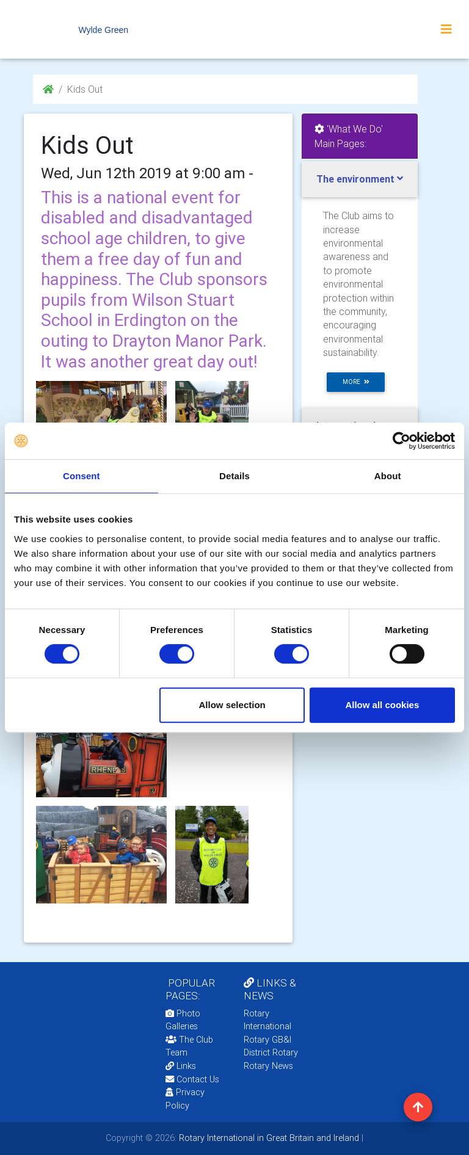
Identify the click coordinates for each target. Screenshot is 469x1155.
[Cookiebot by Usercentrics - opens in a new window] (401, 441)
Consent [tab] (81, 476)
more (356, 382)
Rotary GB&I (267, 1039)
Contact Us (192, 1079)
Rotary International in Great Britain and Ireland (267, 1137)
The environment (355, 179)
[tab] (360, 179)
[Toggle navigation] (446, 29)
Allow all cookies (382, 705)
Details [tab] (234, 476)
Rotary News (268, 1065)
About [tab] (387, 476)
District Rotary (271, 1052)
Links (180, 1065)
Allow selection (232, 705)
